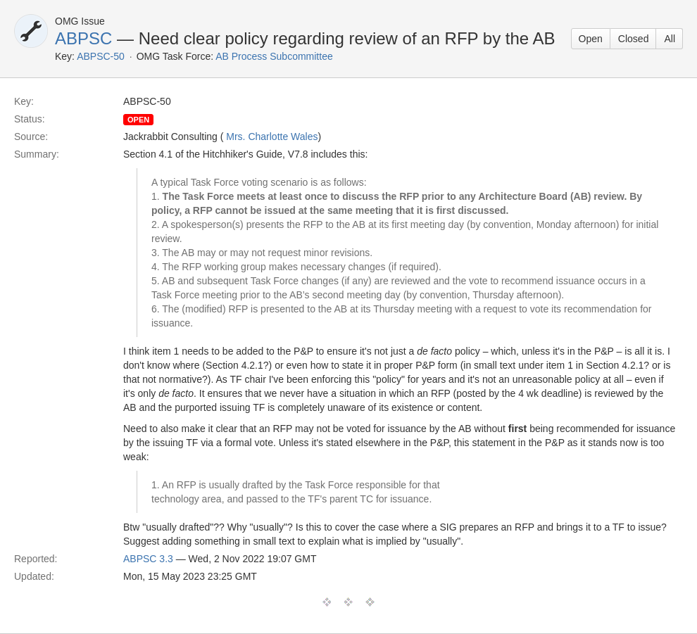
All (669, 38)
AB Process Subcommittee (274, 56)
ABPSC (83, 38)
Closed (633, 38)
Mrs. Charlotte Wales (272, 136)
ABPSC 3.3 (148, 558)
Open (591, 38)
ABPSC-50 (101, 56)
